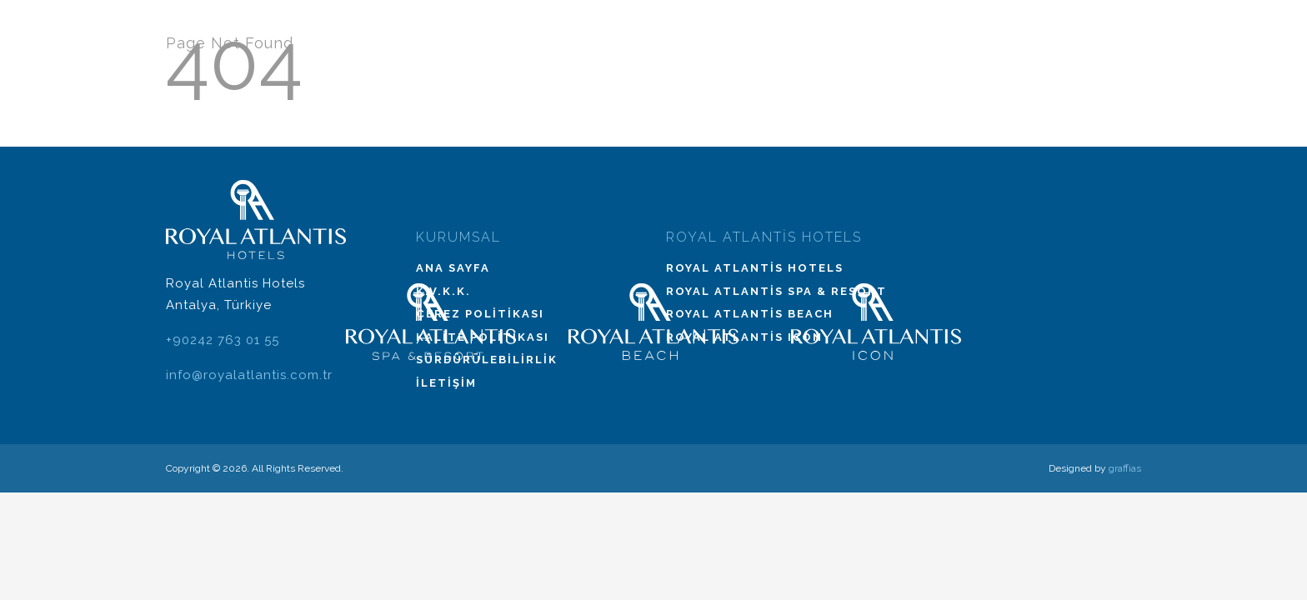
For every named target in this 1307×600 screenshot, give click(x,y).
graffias (1125, 468)
